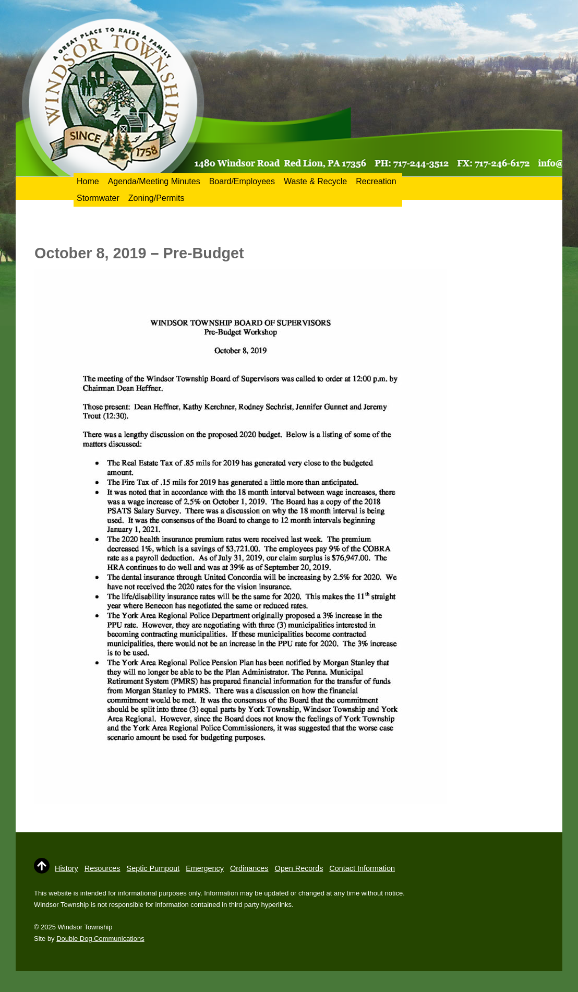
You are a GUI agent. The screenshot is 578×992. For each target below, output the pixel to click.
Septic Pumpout (153, 868)
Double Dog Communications (100, 938)
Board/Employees (242, 181)
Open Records (299, 868)
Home (88, 181)
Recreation (376, 181)
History (66, 868)
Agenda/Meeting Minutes (154, 181)
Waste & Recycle (315, 181)
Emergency (205, 868)
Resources (103, 868)
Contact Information (362, 868)
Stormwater (98, 198)
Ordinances (249, 868)
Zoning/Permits (156, 198)
